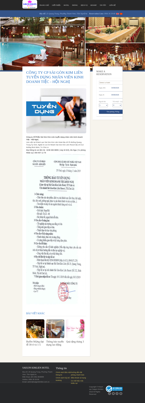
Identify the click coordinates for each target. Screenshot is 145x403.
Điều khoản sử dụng (78, 382)
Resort (86, 5)
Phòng (66, 5)
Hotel (58, 5)
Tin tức (95, 5)
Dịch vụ (76, 5)
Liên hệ (105, 5)
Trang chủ (35, 5)
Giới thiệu (47, 5)
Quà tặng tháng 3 (74, 346)
